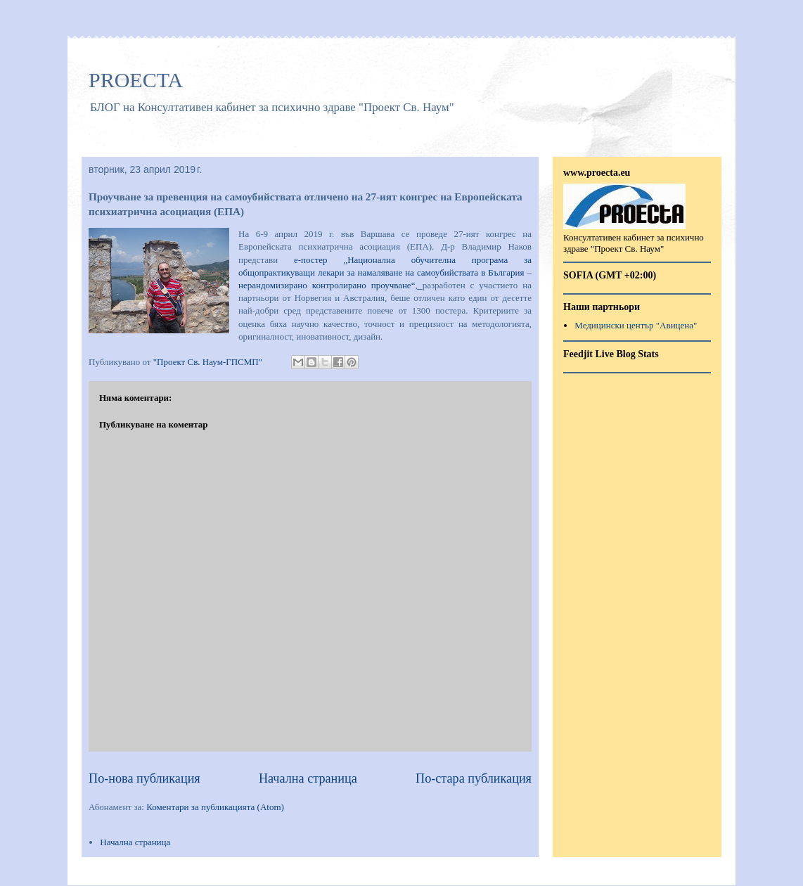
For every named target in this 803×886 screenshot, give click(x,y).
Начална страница (308, 778)
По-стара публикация (474, 778)
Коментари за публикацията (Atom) (215, 807)
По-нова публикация (144, 778)
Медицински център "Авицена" (635, 325)
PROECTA (136, 79)
